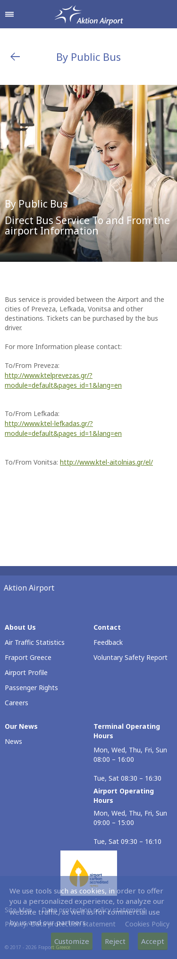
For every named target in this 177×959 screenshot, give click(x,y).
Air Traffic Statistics (35, 642)
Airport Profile (26, 672)
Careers (16, 702)
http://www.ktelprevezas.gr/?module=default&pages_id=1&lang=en (63, 380)
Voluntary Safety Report (130, 657)
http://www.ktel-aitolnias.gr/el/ (106, 462)
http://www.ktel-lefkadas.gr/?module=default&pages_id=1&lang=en (63, 428)
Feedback (108, 642)
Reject (115, 941)
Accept (152, 941)
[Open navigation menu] (9, 14)
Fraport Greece (28, 657)
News (13, 741)
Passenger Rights (31, 687)
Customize (71, 941)
